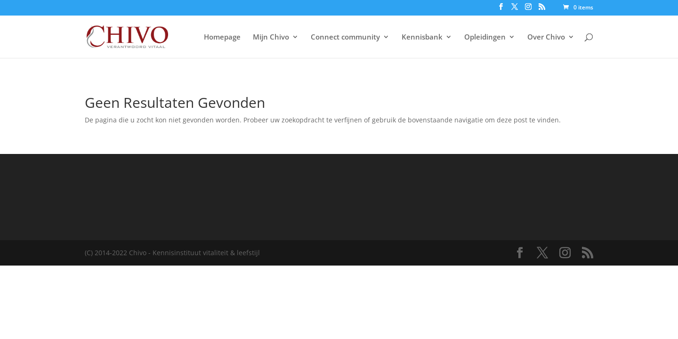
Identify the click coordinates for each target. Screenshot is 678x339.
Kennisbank (422, 37)
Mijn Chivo (271, 37)
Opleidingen (485, 37)
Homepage (222, 37)
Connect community (345, 37)
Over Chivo (546, 37)
